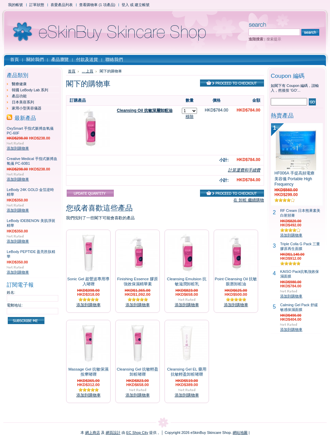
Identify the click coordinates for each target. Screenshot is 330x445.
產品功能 (19, 96)
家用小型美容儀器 (26, 108)
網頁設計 (113, 433)
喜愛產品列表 (62, 5)
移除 (190, 116)
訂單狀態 (36, 5)
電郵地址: (15, 305)
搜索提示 (273, 39)
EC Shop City (137, 433)
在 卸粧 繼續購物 (248, 200)
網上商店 (92, 433)
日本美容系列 (23, 102)
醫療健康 (19, 84)
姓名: (11, 292)
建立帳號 (142, 5)
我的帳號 (15, 5)
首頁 (71, 71)
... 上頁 (87, 71)
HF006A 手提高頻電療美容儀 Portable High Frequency (294, 179)
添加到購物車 (18, 148)
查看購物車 (97, 5)
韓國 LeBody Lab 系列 (30, 90)
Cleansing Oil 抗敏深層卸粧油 (144, 110)
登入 (125, 5)
